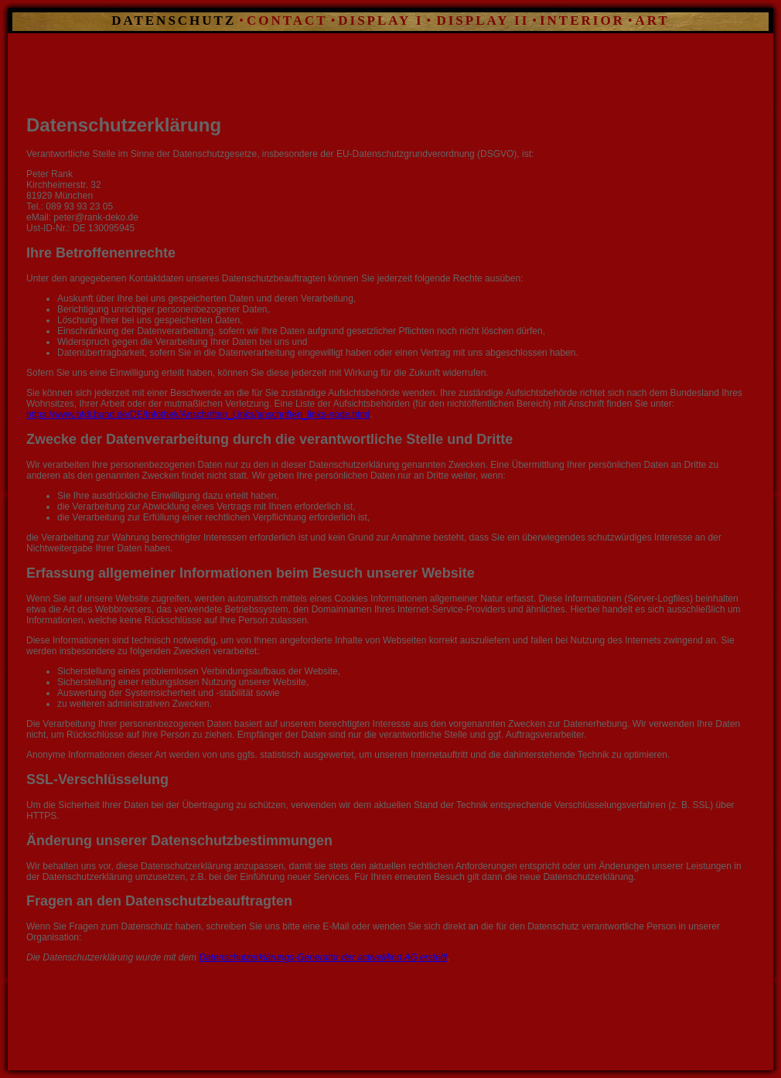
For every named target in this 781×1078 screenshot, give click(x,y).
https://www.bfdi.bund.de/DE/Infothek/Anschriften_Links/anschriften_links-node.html (198, 414)
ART (653, 20)
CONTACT (287, 20)
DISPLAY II (480, 20)
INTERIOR (582, 20)
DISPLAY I (380, 20)
